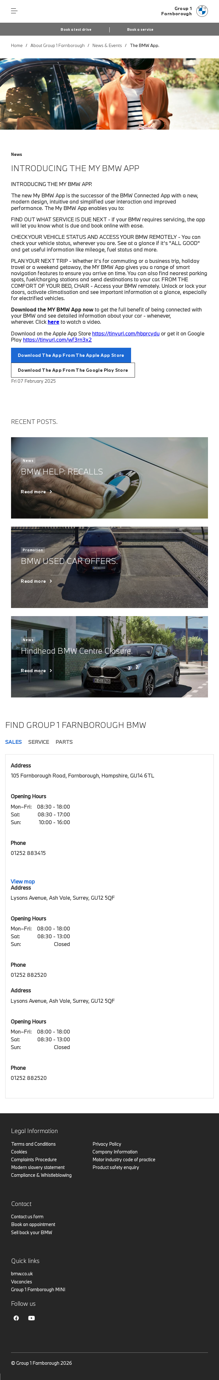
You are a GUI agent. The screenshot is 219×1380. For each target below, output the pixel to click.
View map (23, 881)
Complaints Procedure (34, 1159)
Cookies (19, 1152)
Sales (13, 742)
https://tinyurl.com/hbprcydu (126, 333)
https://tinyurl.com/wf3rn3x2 (57, 339)
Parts (64, 742)
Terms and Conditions (33, 1144)
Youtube (31, 1318)
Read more (33, 492)
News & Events (107, 45)
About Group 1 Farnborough (57, 45)
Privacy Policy (106, 1144)
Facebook (16, 1318)
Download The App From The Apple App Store (71, 355)
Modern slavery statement (38, 1167)
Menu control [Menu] (14, 11)
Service (38, 742)
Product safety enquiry (115, 1167)
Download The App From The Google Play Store (73, 370)
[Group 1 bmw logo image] (184, 11)
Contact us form (27, 1216)
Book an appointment (33, 1224)
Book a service (140, 29)
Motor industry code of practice (123, 1159)
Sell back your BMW (31, 1232)
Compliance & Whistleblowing (41, 1175)
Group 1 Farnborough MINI (38, 1289)
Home (17, 45)
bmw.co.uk (22, 1273)
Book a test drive (76, 29)
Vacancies (21, 1282)
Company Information (115, 1152)
